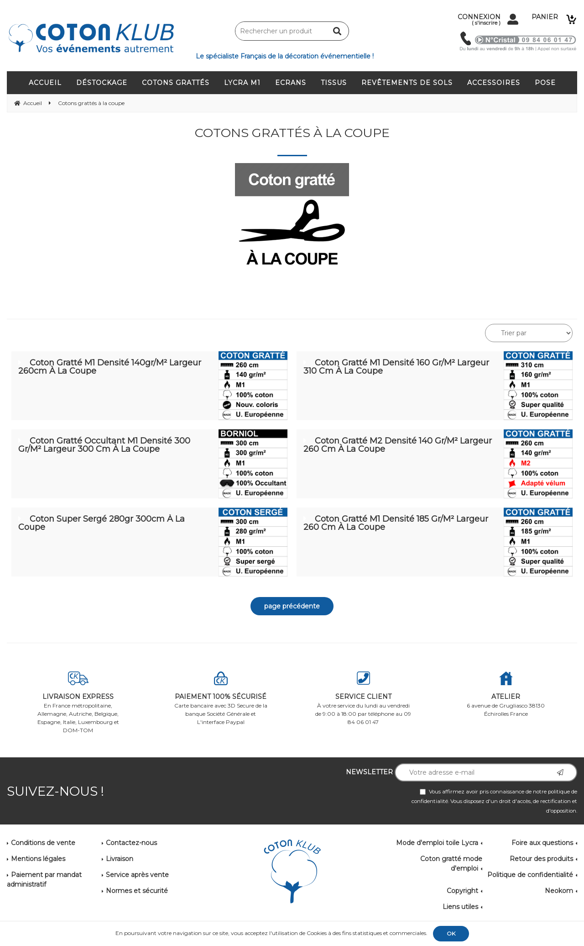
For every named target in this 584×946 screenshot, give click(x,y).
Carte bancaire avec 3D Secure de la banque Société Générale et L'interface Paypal (221, 698)
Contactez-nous (131, 843)
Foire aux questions (542, 843)
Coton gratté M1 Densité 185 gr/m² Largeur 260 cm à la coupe (395, 522)
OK (451, 933)
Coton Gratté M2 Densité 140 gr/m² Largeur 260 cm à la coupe (397, 444)
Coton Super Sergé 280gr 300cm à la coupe (101, 522)
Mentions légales (38, 859)
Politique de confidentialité (530, 875)
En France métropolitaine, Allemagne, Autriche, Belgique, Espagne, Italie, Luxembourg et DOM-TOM (78, 702)
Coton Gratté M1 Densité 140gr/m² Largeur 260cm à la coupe (109, 366)
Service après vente (137, 875)
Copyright (462, 891)
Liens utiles (460, 907)
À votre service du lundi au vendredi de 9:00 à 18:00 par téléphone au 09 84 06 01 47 (363, 698)
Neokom (559, 891)
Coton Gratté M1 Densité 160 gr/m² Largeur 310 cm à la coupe (396, 366)
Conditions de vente (43, 843)
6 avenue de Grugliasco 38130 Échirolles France (506, 694)
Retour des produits (541, 859)
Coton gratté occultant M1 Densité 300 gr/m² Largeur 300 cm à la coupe (104, 444)
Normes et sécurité (137, 891)
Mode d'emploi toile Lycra (437, 843)
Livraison (119, 859)
